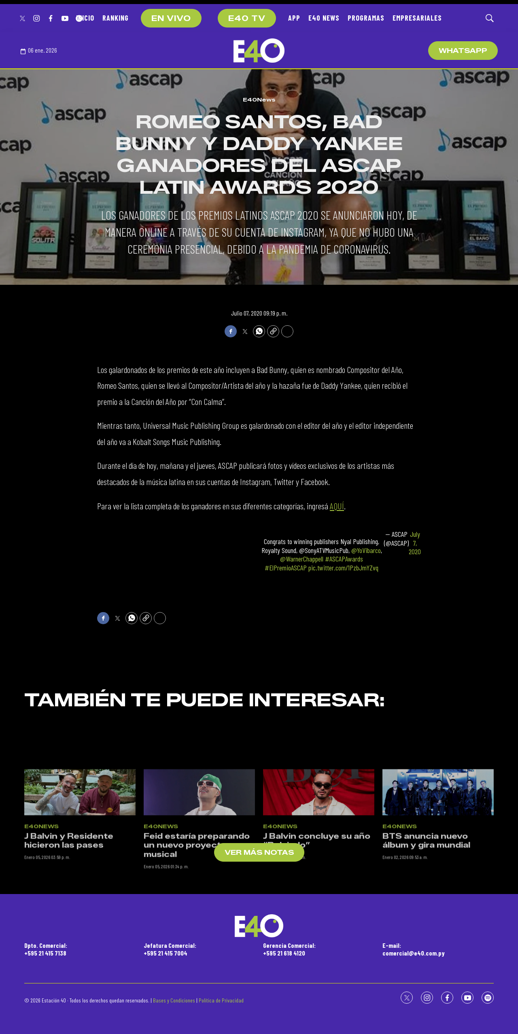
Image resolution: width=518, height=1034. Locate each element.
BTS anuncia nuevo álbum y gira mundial (426, 895)
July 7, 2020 (415, 543)
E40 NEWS (324, 17)
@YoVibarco (366, 550)
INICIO (85, 17)
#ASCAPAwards (344, 558)
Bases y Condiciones (174, 1000)
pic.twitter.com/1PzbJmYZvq (343, 567)
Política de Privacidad (221, 1000)
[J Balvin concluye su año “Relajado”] (318, 846)
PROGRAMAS (366, 17)
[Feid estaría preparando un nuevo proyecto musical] (199, 846)
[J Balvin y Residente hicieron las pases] (80, 846)
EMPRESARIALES (417, 17)
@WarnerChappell (301, 558)
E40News (259, 99)
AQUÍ (337, 505)
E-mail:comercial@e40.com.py (413, 949)
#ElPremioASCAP (286, 567)
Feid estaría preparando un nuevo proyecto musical (197, 899)
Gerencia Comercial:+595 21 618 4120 (289, 949)
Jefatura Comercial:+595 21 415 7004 (170, 949)
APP (294, 17)
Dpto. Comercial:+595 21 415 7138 (45, 949)
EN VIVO (171, 18)
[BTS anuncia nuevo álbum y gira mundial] (438, 846)
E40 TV (246, 18)
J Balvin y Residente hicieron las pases (68, 895)
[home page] (259, 50)
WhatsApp (463, 51)
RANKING (115, 17)
